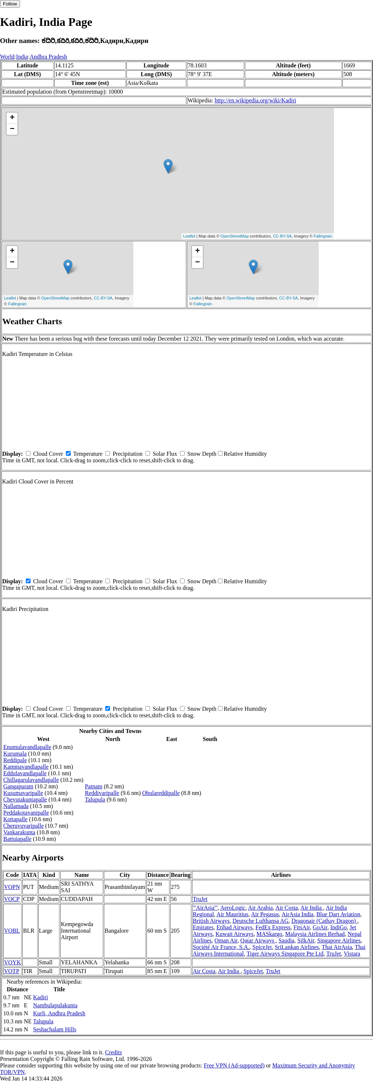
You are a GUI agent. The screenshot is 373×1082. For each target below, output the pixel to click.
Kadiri (40, 997)
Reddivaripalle (102, 793)
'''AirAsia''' (205, 908)
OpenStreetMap (234, 236)
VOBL (12, 931)
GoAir (320, 927)
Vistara (352, 953)
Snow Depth (201, 454)
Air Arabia (260, 908)
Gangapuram (18, 786)
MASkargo (269, 934)
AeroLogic (232, 908)
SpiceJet (262, 947)
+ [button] (12, 118)
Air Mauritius (232, 914)
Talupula (95, 799)
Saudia (287, 940)
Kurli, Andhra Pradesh (59, 1013)
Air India (312, 908)
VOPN (12, 887)
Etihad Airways (234, 927)
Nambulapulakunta (55, 1005)
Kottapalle (15, 819)
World (7, 57)
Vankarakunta (19, 832)
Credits (113, 1052)
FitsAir (302, 927)
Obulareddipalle (161, 793)
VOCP (12, 899)
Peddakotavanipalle (26, 812)
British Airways (211, 921)
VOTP (11, 971)
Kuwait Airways (235, 934)
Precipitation (127, 454)
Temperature (88, 454)
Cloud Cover (48, 454)
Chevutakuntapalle (25, 799)
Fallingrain (323, 236)
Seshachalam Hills (54, 1029)
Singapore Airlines (339, 940)
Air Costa (286, 908)
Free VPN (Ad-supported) (234, 1065)
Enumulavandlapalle (27, 747)
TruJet (200, 899)
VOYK (12, 962)
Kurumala (15, 753)
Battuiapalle (17, 839)
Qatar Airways (258, 940)
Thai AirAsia (337, 947)
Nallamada (15, 806)
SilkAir (305, 940)
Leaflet (189, 236)
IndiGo (338, 927)
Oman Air (226, 940)
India (22, 57)
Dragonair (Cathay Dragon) (324, 921)
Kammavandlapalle (25, 767)
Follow (10, 4)
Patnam (93, 786)
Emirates (203, 927)
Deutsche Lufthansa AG (260, 921)
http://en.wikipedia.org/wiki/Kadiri (255, 100)
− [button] (12, 129)
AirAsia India (298, 914)
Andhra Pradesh (48, 57)
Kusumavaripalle (23, 793)
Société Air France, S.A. (221, 947)
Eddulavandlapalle (25, 773)
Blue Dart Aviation (338, 914)
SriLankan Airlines (297, 947)
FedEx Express (272, 927)
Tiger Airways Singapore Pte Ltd (285, 953)
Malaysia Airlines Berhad (315, 934)
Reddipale (15, 760)
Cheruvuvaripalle (23, 826)
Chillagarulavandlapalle (31, 780)
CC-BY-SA (282, 236)
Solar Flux (165, 454)
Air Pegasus (265, 914)
